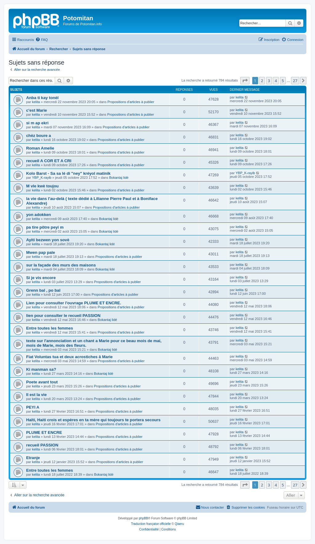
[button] (244, 80)
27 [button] (295, 80)
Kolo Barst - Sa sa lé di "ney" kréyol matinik (68, 173)
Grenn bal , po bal (43, 290)
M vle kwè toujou (42, 186)
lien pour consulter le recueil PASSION (63, 315)
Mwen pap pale (40, 252)
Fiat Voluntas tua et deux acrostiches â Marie (69, 356)
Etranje (33, 457)
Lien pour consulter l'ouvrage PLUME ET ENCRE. (73, 303)
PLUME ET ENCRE (44, 432)
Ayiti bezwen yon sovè (47, 240)
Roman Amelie (40, 148)
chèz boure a (38, 135)
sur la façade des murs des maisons (61, 265)
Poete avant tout (42, 382)
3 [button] (269, 80)
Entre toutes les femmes (49, 328)
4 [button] (276, 80)
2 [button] (262, 80)
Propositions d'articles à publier (130, 102)
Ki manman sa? (41, 369)
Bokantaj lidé (119, 177)
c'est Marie (36, 110)
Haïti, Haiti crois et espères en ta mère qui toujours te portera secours (93, 420)
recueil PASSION (42, 445)
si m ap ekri (37, 123)
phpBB (143, 518)
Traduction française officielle (151, 524)
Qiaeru (179, 524)
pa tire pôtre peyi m (45, 227)
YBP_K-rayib (41, 177)
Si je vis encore (41, 277)
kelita (36, 102)
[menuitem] (41, 39)
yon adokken (38, 214)
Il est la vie (36, 394)
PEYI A (32, 407)
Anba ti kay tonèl (42, 97)
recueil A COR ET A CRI (48, 160)
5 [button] (283, 80)
